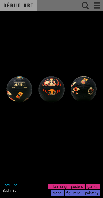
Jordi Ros (10, 184)
